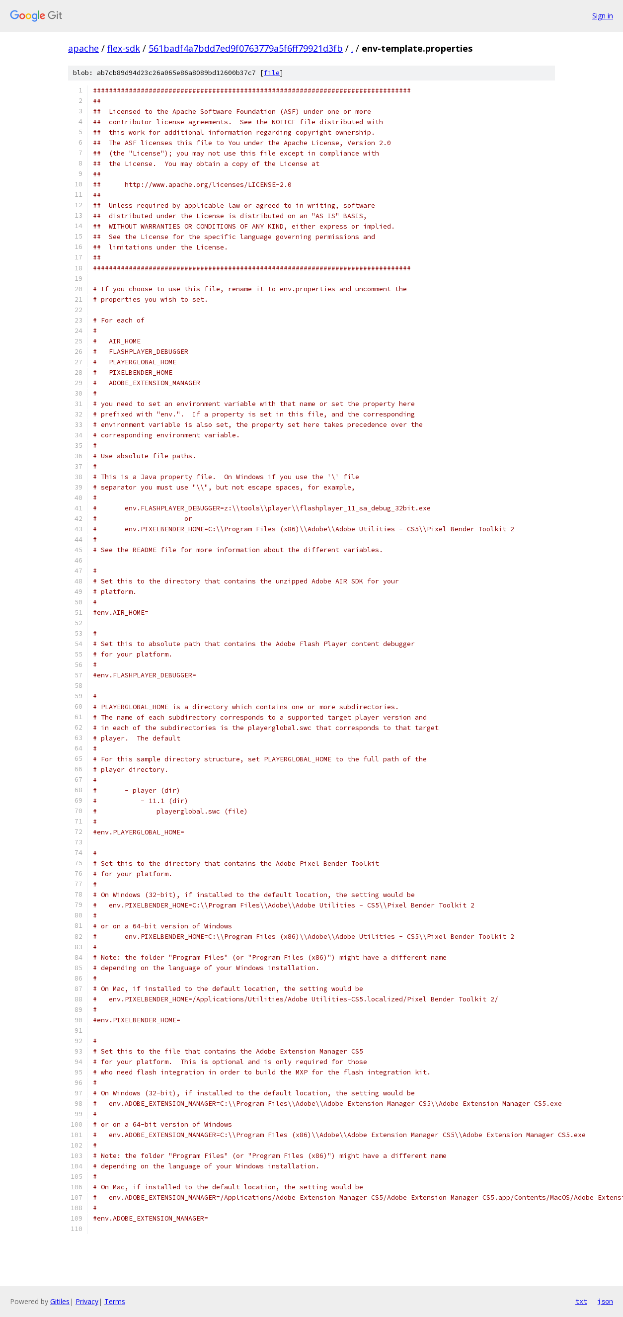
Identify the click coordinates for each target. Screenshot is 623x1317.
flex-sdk (123, 48)
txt (581, 1301)
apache (83, 48)
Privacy (87, 1301)
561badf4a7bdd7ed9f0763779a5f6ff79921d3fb (246, 48)
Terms (114, 1301)
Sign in (602, 15)
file (272, 73)
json (605, 1301)
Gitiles (60, 1301)
